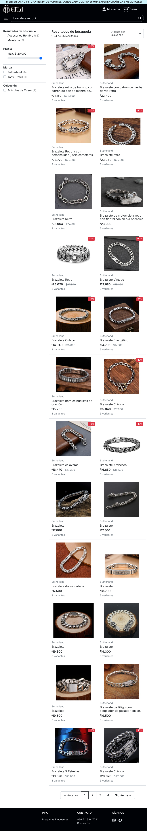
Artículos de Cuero (21, 90)
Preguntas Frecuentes (55, 819)
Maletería (15, 40)
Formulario (83, 823)
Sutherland (17, 72)
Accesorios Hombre (23, 35)
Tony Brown (17, 77)
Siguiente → (123, 795)
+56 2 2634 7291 (87, 819)
